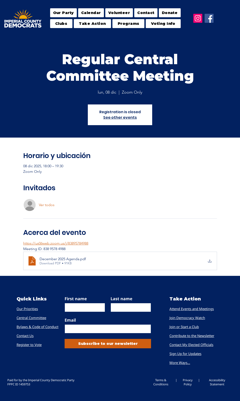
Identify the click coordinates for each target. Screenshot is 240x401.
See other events (120, 117)
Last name (121, 298)
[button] (61, 23)
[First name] (83, 307)
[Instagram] (197, 18)
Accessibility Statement (217, 382)
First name (76, 298)
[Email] (106, 329)
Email (70, 320)
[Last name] (129, 307)
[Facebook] (209, 18)
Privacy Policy (188, 382)
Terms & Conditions (160, 382)
